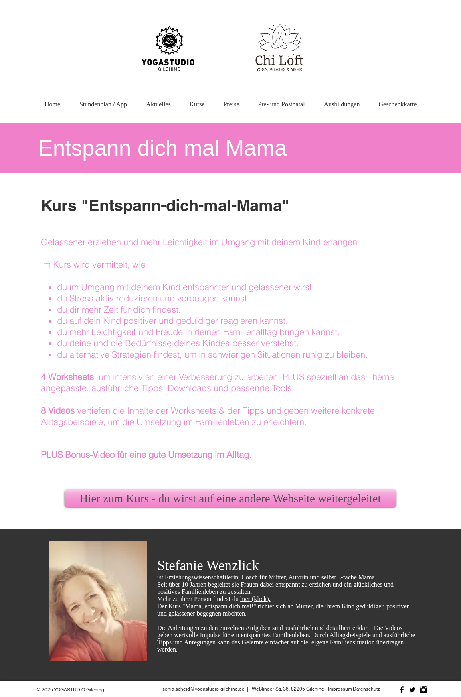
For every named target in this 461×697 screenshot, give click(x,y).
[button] (341, 100)
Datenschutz (366, 689)
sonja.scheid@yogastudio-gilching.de (203, 689)
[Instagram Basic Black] (423, 689)
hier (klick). (255, 598)
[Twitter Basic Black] (412, 689)
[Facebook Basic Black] (401, 689)
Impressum (340, 689)
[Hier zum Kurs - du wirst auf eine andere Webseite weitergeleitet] (230, 498)
